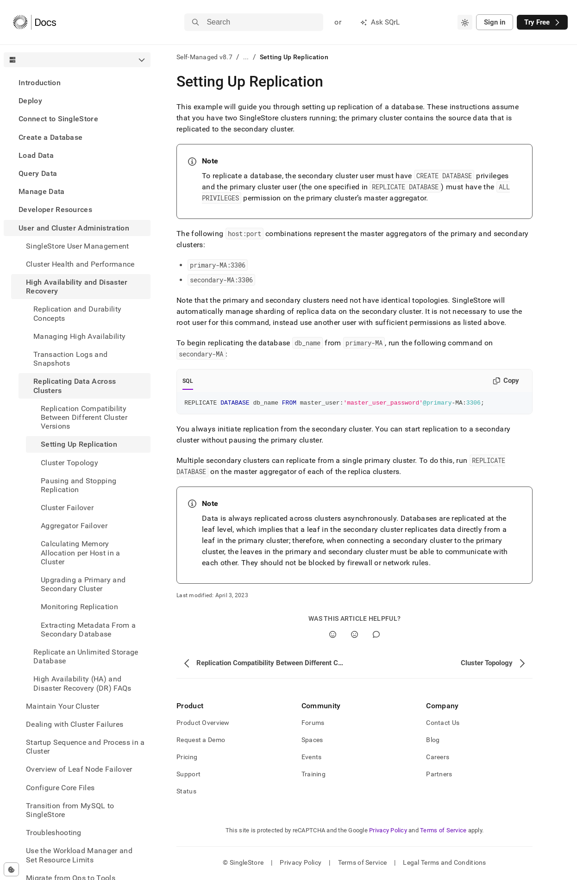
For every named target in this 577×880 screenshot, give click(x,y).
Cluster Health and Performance (80, 264)
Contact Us (442, 724)
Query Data (38, 173)
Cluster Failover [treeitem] (67, 507)
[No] (354, 636)
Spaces (312, 741)
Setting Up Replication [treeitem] (79, 444)
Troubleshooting (54, 832)
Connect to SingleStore (58, 118)
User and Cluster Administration (74, 228)
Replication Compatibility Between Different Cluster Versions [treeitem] (84, 417)
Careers (437, 758)
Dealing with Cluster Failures (74, 724)
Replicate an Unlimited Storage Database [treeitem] (85, 656)
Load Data (36, 155)
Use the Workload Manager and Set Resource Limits (79, 855)
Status (186, 792)
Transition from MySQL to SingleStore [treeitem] (70, 810)
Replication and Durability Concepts (77, 313)
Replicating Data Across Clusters (74, 385)
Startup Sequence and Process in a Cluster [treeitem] (85, 746)
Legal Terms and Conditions (444, 864)
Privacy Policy (388, 831)
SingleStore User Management (77, 246)
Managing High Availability (79, 336)
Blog (432, 741)
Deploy (30, 100)
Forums (313, 724)
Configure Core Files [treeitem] (60, 787)
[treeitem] (77, 83)
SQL (187, 381)
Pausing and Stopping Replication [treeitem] (78, 485)
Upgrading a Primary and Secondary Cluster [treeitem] (83, 584)
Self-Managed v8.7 (204, 57)
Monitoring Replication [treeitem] (79, 606)
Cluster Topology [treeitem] (69, 462)
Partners (439, 775)
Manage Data (42, 191)
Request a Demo (200, 741)
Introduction (40, 82)
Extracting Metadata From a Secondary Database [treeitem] (88, 629)
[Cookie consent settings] (11, 869)
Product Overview (202, 724)
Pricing (186, 758)
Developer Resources (55, 209)
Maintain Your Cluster (63, 706)
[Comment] (376, 636)
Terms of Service (443, 831)
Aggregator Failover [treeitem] (74, 525)
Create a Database (50, 137)
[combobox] (465, 22)
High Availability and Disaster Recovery (77, 286)
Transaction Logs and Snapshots (70, 359)
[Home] (34, 22)
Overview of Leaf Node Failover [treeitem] (79, 769)
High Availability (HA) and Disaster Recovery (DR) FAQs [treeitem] (82, 683)
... (246, 57)
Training (313, 775)
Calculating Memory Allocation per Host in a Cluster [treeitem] (80, 552)
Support (188, 775)
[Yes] (333, 636)
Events (311, 758)
